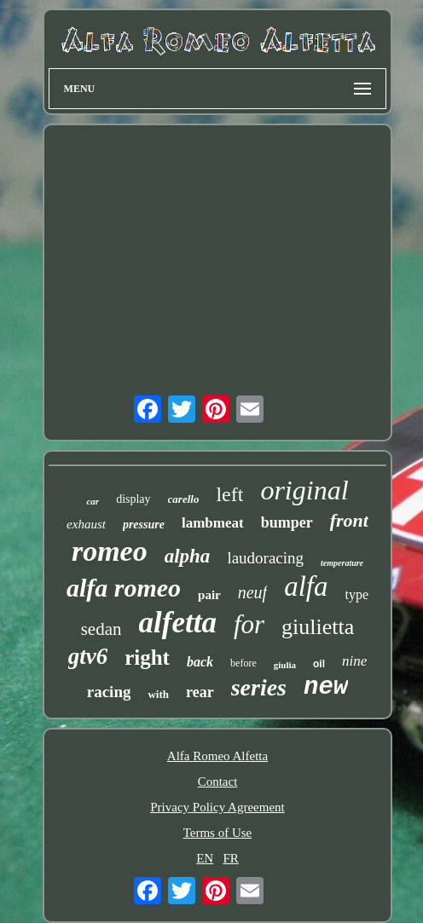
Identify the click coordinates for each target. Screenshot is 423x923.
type (357, 594)
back (200, 662)
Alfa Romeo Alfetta (217, 756)
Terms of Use (217, 832)
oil (319, 664)
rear (200, 692)
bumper (287, 522)
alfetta (178, 622)
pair (209, 595)
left (229, 494)
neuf (252, 592)
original (304, 490)
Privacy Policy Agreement (217, 807)
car (92, 501)
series (259, 687)
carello (184, 499)
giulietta (317, 626)
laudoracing (265, 558)
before (243, 663)
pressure (144, 524)
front (349, 520)
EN (204, 858)
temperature (342, 563)
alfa (305, 586)
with (158, 694)
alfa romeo (124, 588)
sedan (101, 629)
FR (230, 858)
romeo (110, 551)
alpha (188, 556)
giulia (285, 665)
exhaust (86, 524)
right (147, 657)
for (249, 624)
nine (354, 661)
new (326, 687)
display (133, 499)
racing (109, 692)
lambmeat (213, 523)
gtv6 (88, 656)
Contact (218, 781)
